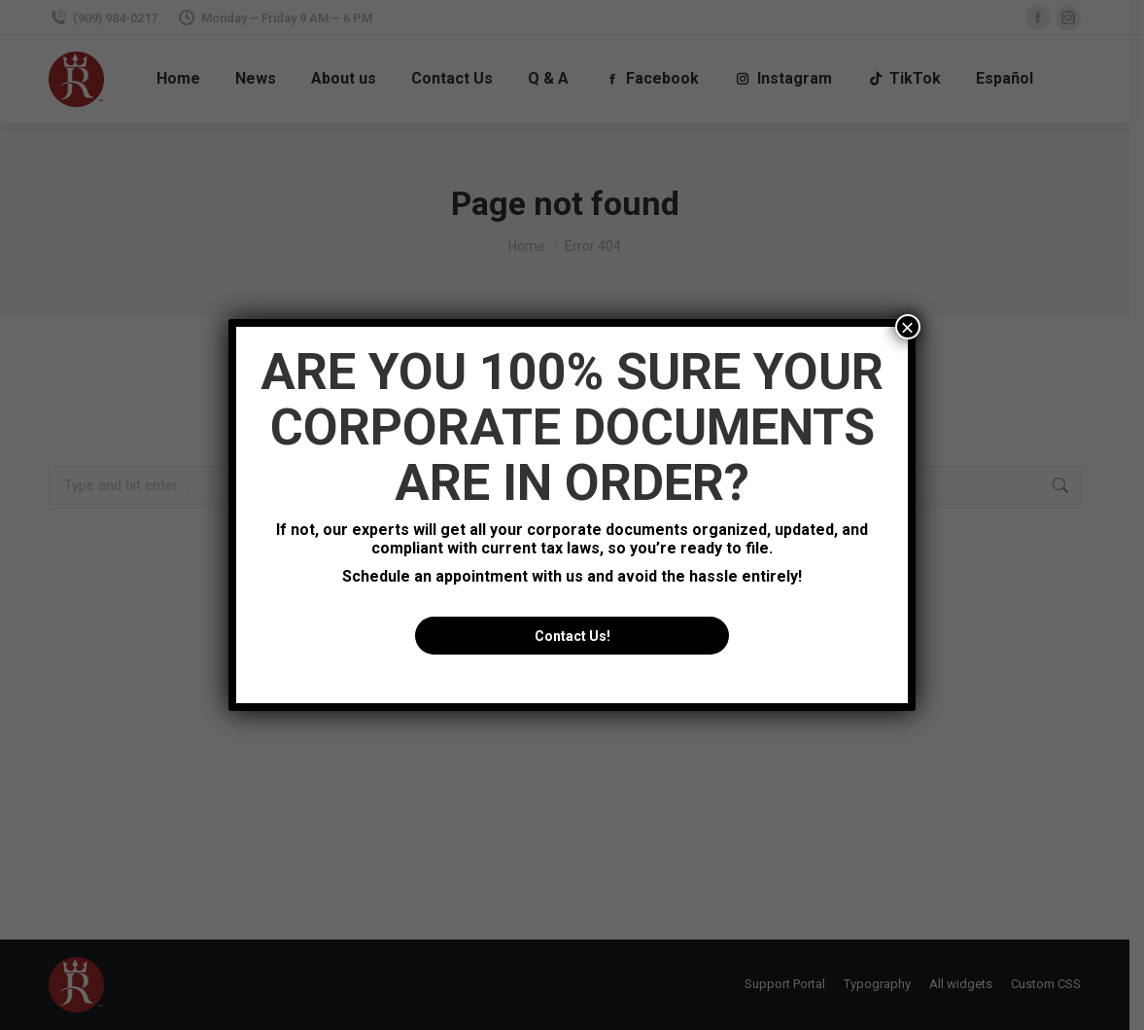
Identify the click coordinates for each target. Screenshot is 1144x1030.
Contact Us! (572, 636)
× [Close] (908, 326)
